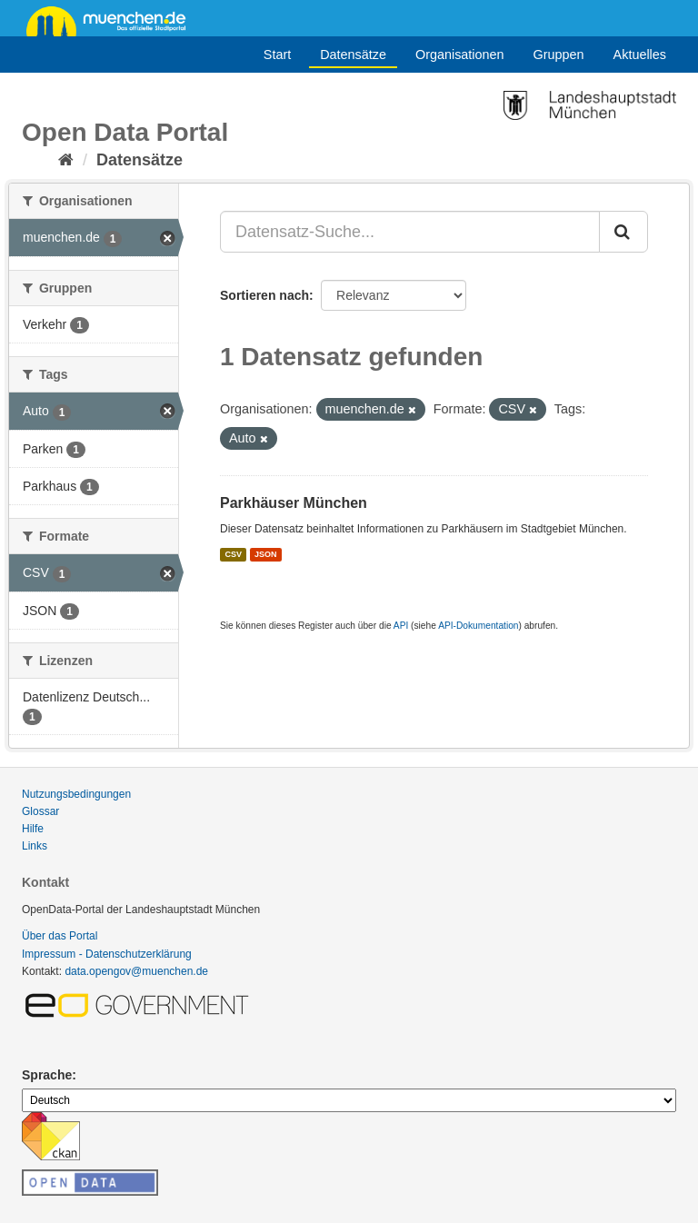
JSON (265, 554)
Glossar (40, 811)
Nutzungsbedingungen (76, 794)
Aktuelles (639, 54)
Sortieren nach (264, 295)
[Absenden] (623, 232)
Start (277, 54)
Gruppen (558, 54)
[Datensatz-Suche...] (410, 232)
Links (34, 846)
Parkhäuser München (293, 503)
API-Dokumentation (478, 626)
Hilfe (33, 828)
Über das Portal (59, 936)
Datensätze (353, 54)
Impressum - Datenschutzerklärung (107, 954)
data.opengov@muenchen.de (136, 971)
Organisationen (459, 54)
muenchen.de (113, 20)
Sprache (47, 1075)
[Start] (66, 160)
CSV (233, 554)
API (401, 626)
